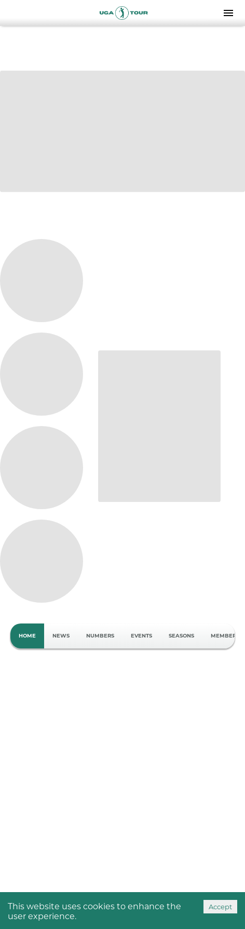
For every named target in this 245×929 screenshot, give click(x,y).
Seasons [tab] (181, 635)
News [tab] (61, 635)
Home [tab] (27, 635)
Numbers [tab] (100, 635)
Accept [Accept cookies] (220, 907)
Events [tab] (141, 635)
